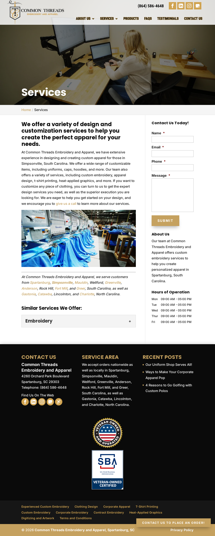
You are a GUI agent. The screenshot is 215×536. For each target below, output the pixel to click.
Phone (159, 161)
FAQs (148, 19)
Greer (80, 288)
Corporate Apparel (116, 506)
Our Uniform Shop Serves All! (169, 364)
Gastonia (28, 294)
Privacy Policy (182, 530)
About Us (83, 19)
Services (107, 19)
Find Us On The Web (37, 395)
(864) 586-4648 (151, 5)
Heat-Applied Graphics (145, 512)
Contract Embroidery (109, 512)
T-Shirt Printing (147, 506)
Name (158, 133)
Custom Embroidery (35, 512)
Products (131, 19)
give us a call (66, 203)
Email (158, 147)
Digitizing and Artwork (37, 518)
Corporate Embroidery (72, 512)
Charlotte (86, 294)
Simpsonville (62, 282)
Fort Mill (61, 288)
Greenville (113, 282)
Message (161, 175)
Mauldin (81, 282)
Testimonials (168, 19)
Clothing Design (86, 506)
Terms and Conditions (76, 518)
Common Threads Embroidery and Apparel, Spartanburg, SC (85, 530)
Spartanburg (40, 282)
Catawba (45, 294)
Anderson (29, 288)
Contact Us (193, 19)
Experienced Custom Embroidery (45, 506)
